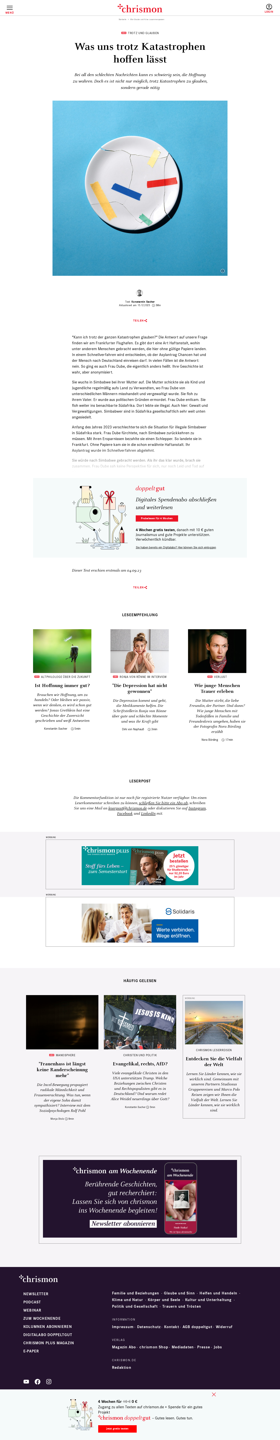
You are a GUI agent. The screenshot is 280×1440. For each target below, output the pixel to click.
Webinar (32, 1310)
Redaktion (121, 1367)
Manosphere (65, 1055)
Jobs (218, 1347)
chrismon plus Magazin (48, 1343)
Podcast (32, 1302)
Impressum (123, 1327)
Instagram (197, 808)
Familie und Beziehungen (135, 1293)
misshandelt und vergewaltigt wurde (148, 393)
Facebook (125, 813)
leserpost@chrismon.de (127, 808)
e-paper (31, 1351)
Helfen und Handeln (218, 1293)
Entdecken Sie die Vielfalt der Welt (214, 1062)
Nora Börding (209, 740)
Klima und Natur (127, 1300)
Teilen (138, 320)
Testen (235, 8)
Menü (9, 12)
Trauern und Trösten (181, 1306)
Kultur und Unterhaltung (208, 1300)
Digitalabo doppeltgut (47, 1335)
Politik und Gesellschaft (135, 1306)
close (214, 1394)
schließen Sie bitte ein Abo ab (163, 803)
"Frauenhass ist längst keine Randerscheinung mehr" (62, 1070)
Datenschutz (149, 1327)
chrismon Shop (153, 1347)
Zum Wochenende (42, 1318)
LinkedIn (148, 813)
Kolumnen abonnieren (47, 1326)
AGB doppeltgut (197, 1327)
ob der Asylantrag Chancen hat (173, 354)
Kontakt (171, 1327)
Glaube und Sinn (179, 1293)
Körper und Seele (164, 1300)
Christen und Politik (140, 1055)
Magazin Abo (124, 1347)
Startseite (122, 19)
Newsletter (35, 1294)
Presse (203, 1347)
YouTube (26, 1382)
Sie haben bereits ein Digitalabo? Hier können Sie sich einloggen (176, 547)
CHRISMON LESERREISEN (214, 1050)
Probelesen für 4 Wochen (157, 518)
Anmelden (269, 8)
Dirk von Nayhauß (133, 729)
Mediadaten (183, 1347)
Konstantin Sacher (143, 301)
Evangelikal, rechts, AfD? (140, 1064)
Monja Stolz (57, 1118)
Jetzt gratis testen (117, 1428)
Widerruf (224, 1327)
